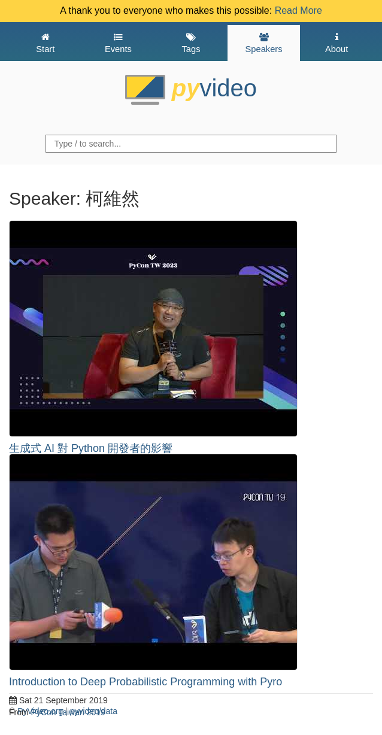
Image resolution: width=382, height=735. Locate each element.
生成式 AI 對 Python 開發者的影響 (90, 448)
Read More (298, 10)
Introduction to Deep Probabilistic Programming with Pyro (145, 682)
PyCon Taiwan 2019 (68, 712)
